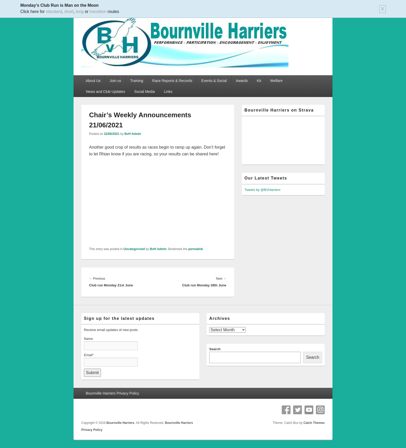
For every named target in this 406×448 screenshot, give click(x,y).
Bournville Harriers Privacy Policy (112, 393)
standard (54, 11)
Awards (242, 81)
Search (214, 349)
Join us (115, 81)
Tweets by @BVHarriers (262, 190)
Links (168, 91)
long (80, 11)
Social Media (144, 91)
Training (136, 81)
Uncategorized (134, 249)
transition (98, 11)
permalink (195, 249)
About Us (93, 81)
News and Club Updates (105, 91)
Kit (259, 81)
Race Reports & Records (172, 81)
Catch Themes (314, 423)
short (69, 11)
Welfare (276, 81)
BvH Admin (133, 134)
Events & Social (214, 81)
